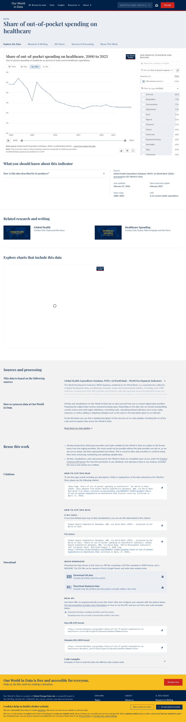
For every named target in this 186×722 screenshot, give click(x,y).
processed (118, 177)
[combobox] (135, 5)
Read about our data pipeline (78, 428)
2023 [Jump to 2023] (131, 140)
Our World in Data (18, 5)
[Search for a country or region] (160, 63)
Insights (61, 5)
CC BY (41, 152)
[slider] (21, 141)
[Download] (121, 150)
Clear (177, 76)
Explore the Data (12, 44)
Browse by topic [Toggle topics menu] (37, 5)
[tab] (12, 67)
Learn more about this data (84, 146)
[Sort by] (157, 70)
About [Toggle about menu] (87, 5)
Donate (167, 5)
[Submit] (149, 5)
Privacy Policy (85, 716)
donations (42, 710)
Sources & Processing (83, 44)
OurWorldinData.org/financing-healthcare (22, 152)
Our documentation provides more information (85, 609)
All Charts (59, 44)
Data (52, 5)
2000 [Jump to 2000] (15, 140)
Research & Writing (38, 44)
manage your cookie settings (105, 716)
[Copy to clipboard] (159, 488)
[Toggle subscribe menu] (157, 5)
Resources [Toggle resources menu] (74, 5)
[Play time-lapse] (8, 140)
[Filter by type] (160, 88)
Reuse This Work (109, 44)
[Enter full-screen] (133, 150)
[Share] (127, 150)
